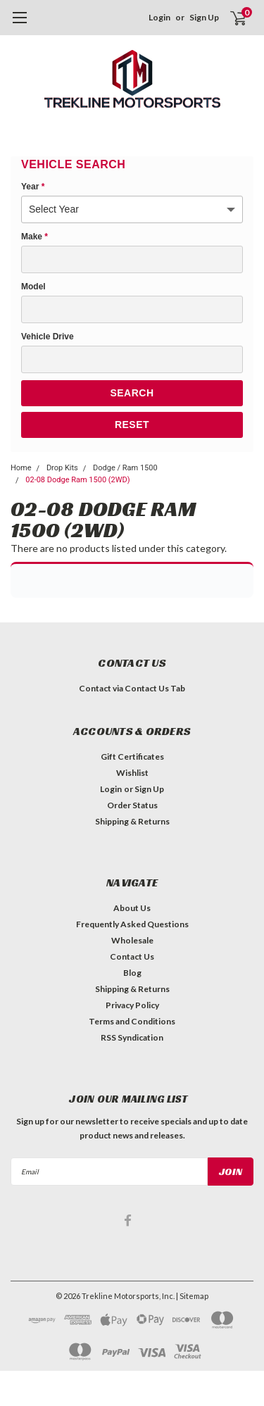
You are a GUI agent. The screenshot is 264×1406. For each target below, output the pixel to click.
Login (159, 17)
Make (34, 236)
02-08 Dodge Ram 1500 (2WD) (77, 479)
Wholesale (132, 940)
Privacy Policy (132, 1005)
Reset (132, 424)
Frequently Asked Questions (132, 924)
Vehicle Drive (47, 336)
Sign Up (204, 17)
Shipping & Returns (132, 821)
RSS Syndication (132, 1037)
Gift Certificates (132, 756)
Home (21, 467)
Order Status (132, 805)
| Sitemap (192, 1295)
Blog (132, 972)
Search (131, 392)
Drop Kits (62, 467)
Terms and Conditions (132, 1021)
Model (33, 286)
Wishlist (132, 772)
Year (32, 187)
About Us (132, 908)
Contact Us (132, 956)
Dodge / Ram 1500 (125, 467)
